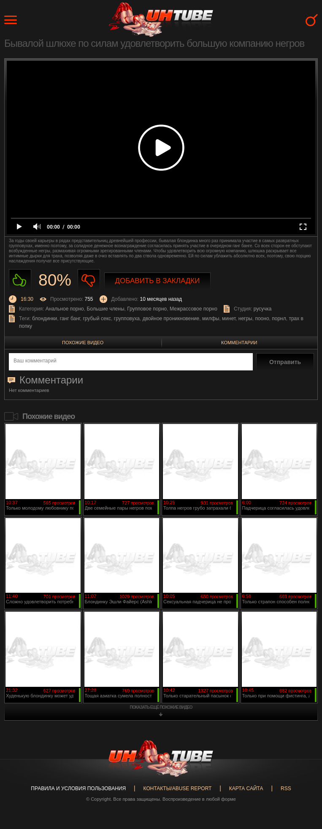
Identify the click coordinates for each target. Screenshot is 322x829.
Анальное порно (65, 309)
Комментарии (239, 342)
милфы (210, 318)
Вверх (303, 779)
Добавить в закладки (157, 281)
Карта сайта (246, 788)
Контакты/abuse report (177, 788)
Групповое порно (147, 309)
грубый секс (97, 318)
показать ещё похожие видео (161, 707)
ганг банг (70, 318)
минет (228, 318)
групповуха (127, 318)
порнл (279, 318)
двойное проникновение (171, 318)
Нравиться (20, 280)
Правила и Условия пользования (78, 788)
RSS (286, 788)
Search (312, 20)
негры (245, 318)
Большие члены (105, 309)
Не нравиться (89, 280)
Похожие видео (82, 342)
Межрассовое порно (193, 309)
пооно (262, 318)
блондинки (44, 318)
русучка (263, 309)
